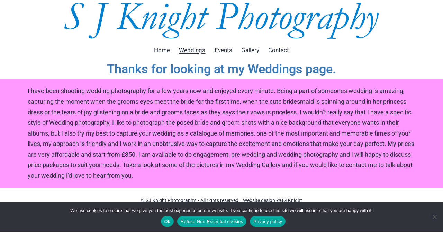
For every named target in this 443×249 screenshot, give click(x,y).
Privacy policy (267, 221)
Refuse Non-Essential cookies (212, 221)
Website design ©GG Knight (272, 200)
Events (223, 50)
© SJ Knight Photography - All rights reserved (189, 200)
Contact (278, 50)
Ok (167, 221)
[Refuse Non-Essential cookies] (434, 216)
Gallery (250, 50)
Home (162, 50)
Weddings (192, 50)
